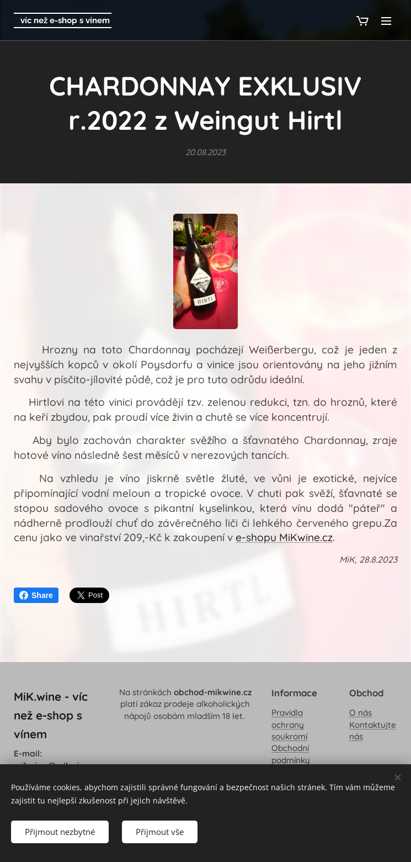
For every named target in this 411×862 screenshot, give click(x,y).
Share (36, 595)
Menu (386, 21)
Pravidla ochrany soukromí (289, 725)
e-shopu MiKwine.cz (284, 537)
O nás (360, 713)
